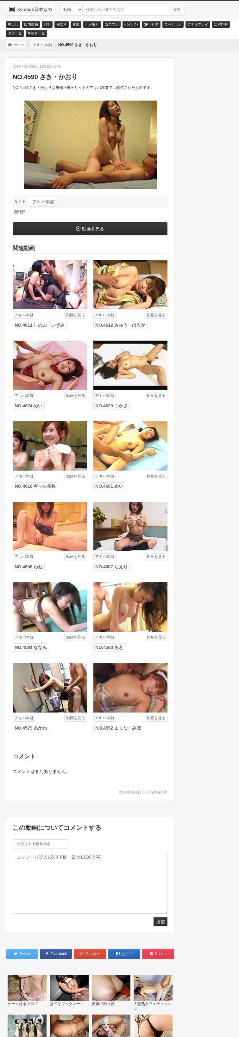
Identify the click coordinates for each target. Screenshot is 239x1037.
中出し (13, 24)
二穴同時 (221, 24)
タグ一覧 (15, 33)
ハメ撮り (92, 24)
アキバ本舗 (43, 201)
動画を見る (93, 228)
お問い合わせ (26, 1025)
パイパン (131, 24)
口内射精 (31, 24)
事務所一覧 (36, 33)
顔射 (47, 24)
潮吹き (61, 24)
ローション (173, 24)
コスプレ (112, 24)
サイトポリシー (64, 1025)
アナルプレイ (197, 24)
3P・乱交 (151, 24)
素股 (75, 24)
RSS (94, 1025)
